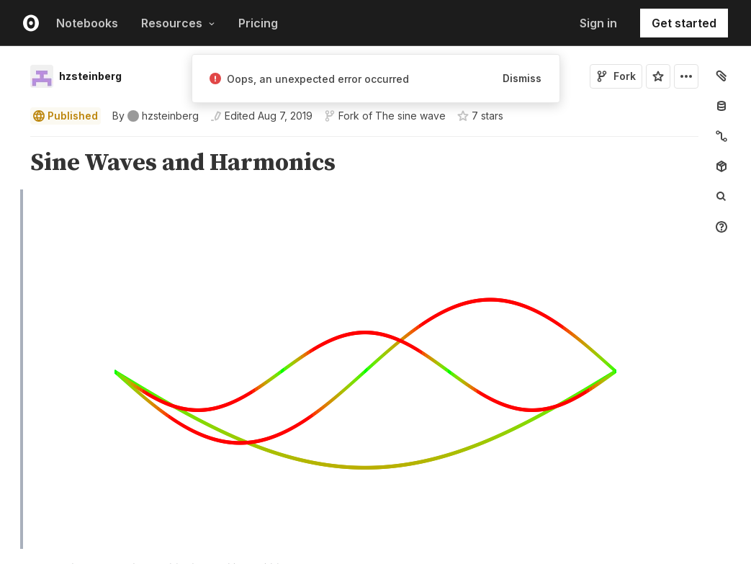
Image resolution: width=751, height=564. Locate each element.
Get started (684, 23)
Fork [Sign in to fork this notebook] (616, 76)
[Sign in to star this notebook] (658, 76)
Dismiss (522, 78)
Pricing (258, 23)
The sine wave (410, 115)
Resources (178, 23)
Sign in (598, 23)
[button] (13, 143)
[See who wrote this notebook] (155, 116)
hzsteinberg (90, 76)
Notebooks (87, 23)
